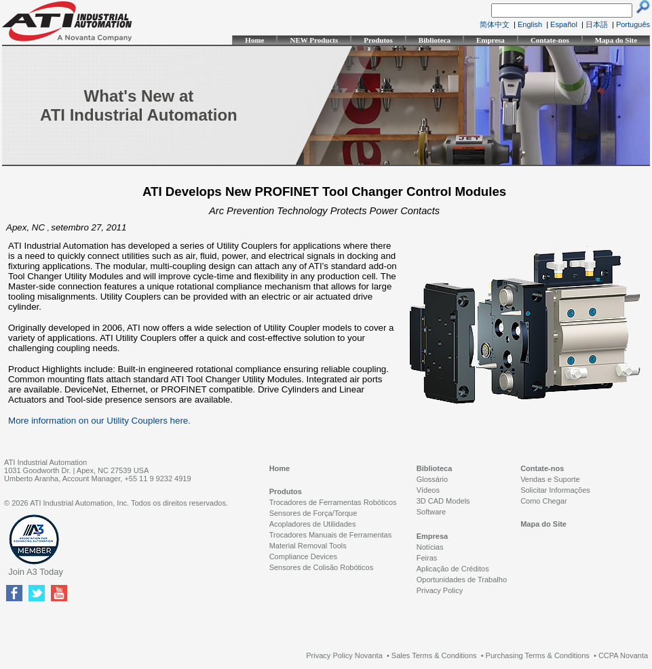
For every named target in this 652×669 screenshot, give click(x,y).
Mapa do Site (616, 40)
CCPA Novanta (623, 655)
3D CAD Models (443, 501)
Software (431, 512)
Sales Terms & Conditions (434, 655)
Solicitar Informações (555, 490)
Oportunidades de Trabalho (462, 579)
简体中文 (495, 24)
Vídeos (428, 490)
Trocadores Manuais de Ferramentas (330, 535)
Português (633, 24)
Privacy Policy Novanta (344, 655)
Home (254, 40)
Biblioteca (434, 40)
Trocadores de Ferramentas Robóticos (333, 502)
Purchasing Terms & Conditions (538, 655)
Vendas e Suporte (549, 479)
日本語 (597, 24)
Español (563, 24)
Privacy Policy (440, 590)
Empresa (490, 40)
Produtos (378, 40)
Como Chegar (543, 501)
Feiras (427, 558)
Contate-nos (550, 40)
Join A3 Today (35, 572)
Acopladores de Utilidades (312, 524)
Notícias (430, 547)
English (530, 24)
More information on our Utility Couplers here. (99, 420)
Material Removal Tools (308, 546)
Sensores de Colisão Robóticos (321, 567)
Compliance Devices (303, 556)
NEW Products (314, 40)
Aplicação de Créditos (453, 569)
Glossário (432, 479)
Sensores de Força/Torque (313, 513)
